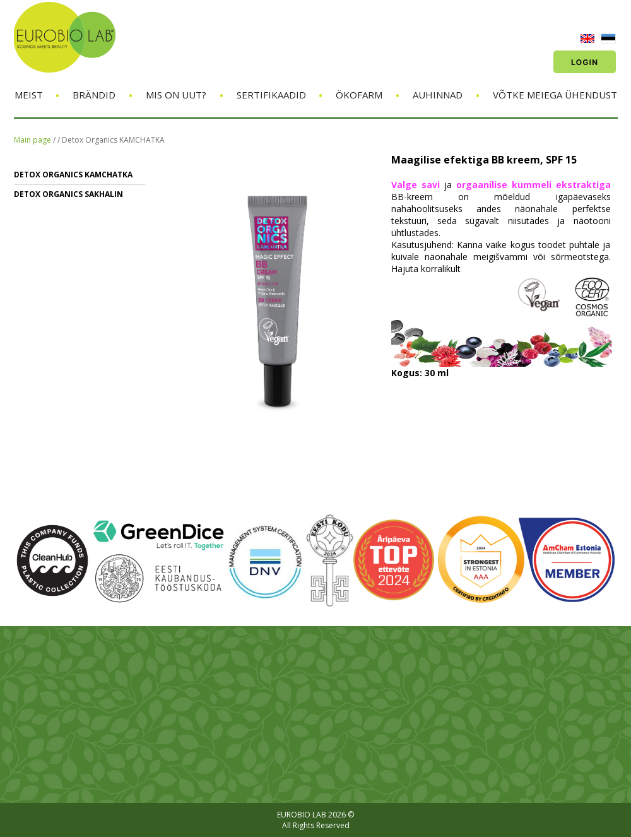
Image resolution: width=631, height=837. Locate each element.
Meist (29, 94)
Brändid (94, 94)
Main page (32, 139)
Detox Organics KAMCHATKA (113, 139)
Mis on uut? (176, 94)
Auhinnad (438, 94)
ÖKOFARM (359, 94)
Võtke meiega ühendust (555, 94)
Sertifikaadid (271, 94)
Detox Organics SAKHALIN (68, 194)
